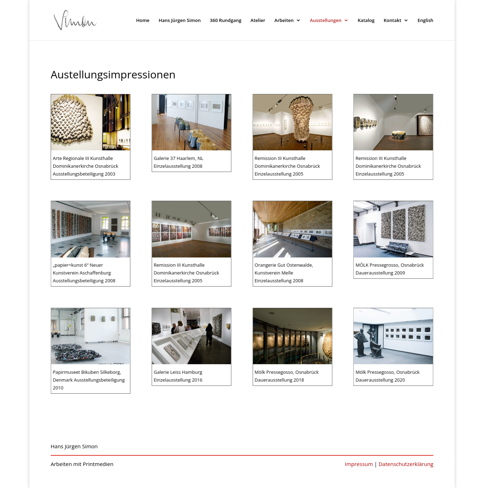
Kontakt (392, 20)
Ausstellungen (326, 20)
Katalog (366, 20)
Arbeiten (284, 20)
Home (143, 20)
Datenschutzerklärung (405, 463)
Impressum (359, 463)
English (425, 20)
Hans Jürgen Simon (180, 20)
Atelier (258, 20)
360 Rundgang (225, 20)
